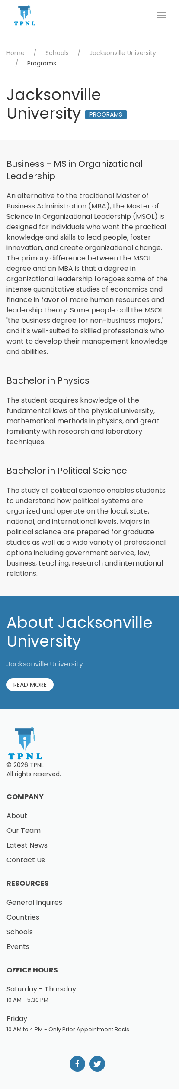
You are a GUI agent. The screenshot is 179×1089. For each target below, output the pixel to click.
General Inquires (34, 902)
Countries (22, 917)
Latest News (27, 845)
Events (17, 947)
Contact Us (25, 860)
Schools (57, 53)
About (16, 816)
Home (15, 53)
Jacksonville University (123, 53)
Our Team (23, 830)
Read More (30, 684)
